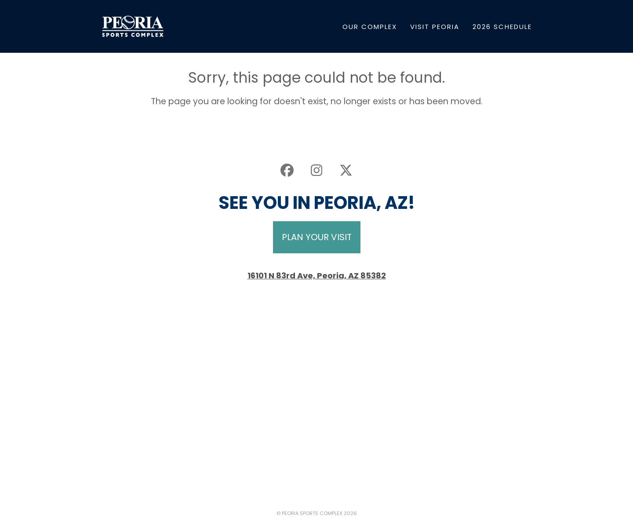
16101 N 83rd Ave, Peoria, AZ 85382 (316, 275)
